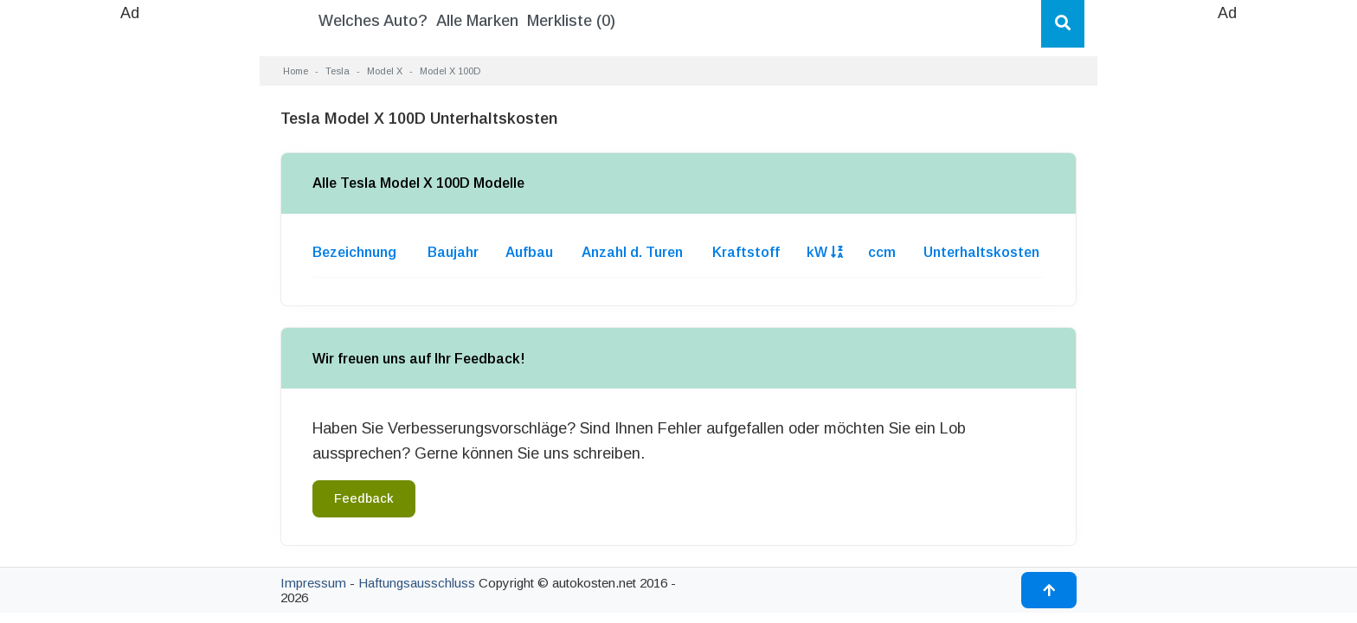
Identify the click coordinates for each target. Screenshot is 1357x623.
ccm (882, 252)
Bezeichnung (354, 252)
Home (295, 71)
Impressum (313, 582)
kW (825, 252)
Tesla (337, 71)
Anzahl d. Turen (632, 252)
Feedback (364, 498)
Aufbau (529, 252)
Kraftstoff (746, 252)
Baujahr (453, 252)
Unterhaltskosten (981, 252)
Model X (384, 71)
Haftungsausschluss (416, 582)
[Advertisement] (130, 285)
